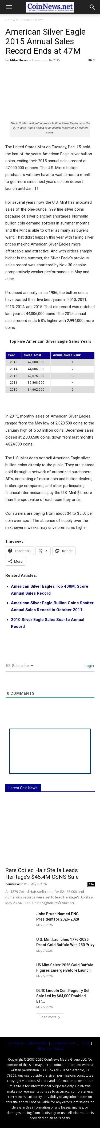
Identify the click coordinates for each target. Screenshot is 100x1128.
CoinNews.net (16, 884)
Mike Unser (19, 60)
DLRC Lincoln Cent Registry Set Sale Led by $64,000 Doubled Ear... (62, 995)
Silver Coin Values (51, 1048)
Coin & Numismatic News (24, 20)
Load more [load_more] (50, 1017)
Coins (85, 1043)
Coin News (15, 1043)
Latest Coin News (23, 788)
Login (89, 666)
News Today (38, 1043)
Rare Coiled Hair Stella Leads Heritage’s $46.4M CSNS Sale (42, 873)
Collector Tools (63, 1043)
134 (91, 884)
